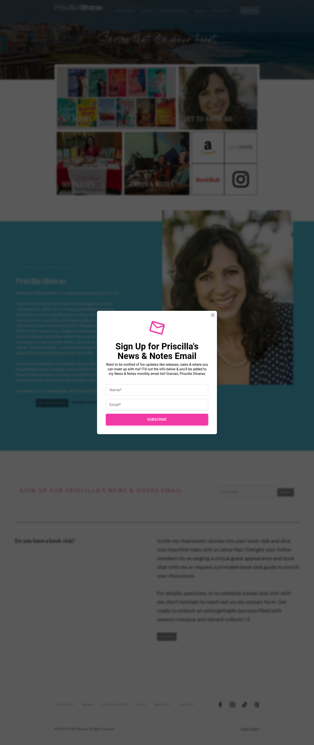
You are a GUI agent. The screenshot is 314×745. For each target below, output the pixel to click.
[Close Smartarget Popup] (207, 320)
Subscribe (157, 415)
